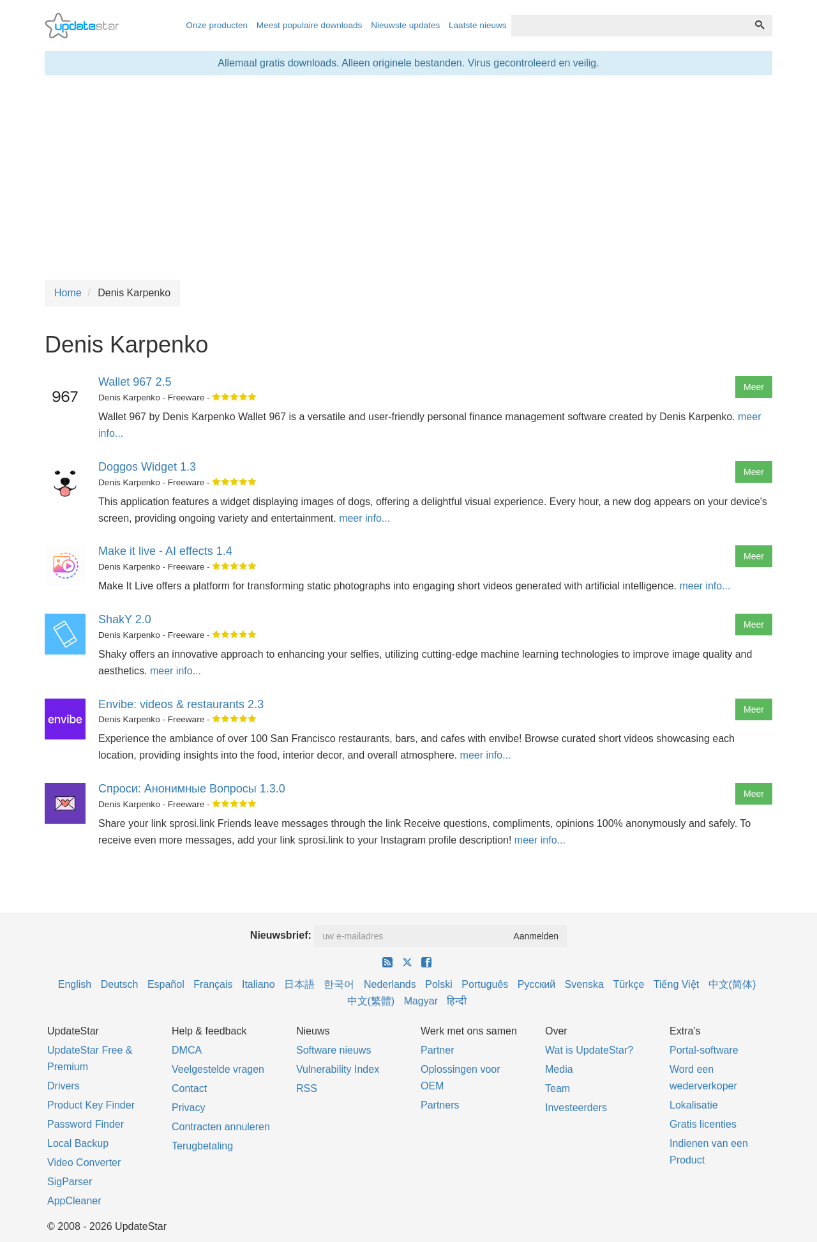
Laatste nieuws (478, 25)
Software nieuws (333, 1050)
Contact (189, 1088)
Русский (536, 984)
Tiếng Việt (676, 984)
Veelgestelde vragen (218, 1069)
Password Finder (85, 1124)
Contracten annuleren (221, 1126)
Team (557, 1088)
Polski (439, 984)
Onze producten (217, 25)
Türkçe (628, 984)
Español (165, 984)
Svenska (584, 984)
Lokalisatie (694, 1105)
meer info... (364, 518)
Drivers (63, 1085)
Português (484, 984)
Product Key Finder (91, 1105)
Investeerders (576, 1107)
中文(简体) (732, 984)
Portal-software (704, 1050)
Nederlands (390, 984)
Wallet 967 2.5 (134, 381)
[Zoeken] (759, 25)
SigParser (69, 1181)
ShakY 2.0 (124, 619)
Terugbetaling (202, 1145)
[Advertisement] (408, 177)
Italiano (258, 984)
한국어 (339, 984)
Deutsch (120, 984)
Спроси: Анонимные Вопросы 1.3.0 (191, 788)
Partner (437, 1050)
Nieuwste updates (405, 25)
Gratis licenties (703, 1124)
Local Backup (78, 1143)
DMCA (187, 1050)
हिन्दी (457, 1001)
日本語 (299, 984)
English (74, 984)
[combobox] (629, 25)
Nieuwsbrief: (280, 935)
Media (559, 1069)
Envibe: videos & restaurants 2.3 (181, 704)
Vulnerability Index (337, 1069)
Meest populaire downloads (310, 25)
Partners (440, 1105)
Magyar (421, 1001)
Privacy (188, 1107)
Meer (754, 387)
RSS (306, 1088)
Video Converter (84, 1162)
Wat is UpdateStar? (589, 1050)
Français (212, 984)
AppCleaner (74, 1200)
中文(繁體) (371, 1001)
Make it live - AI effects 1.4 (165, 551)
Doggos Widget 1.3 (147, 466)
